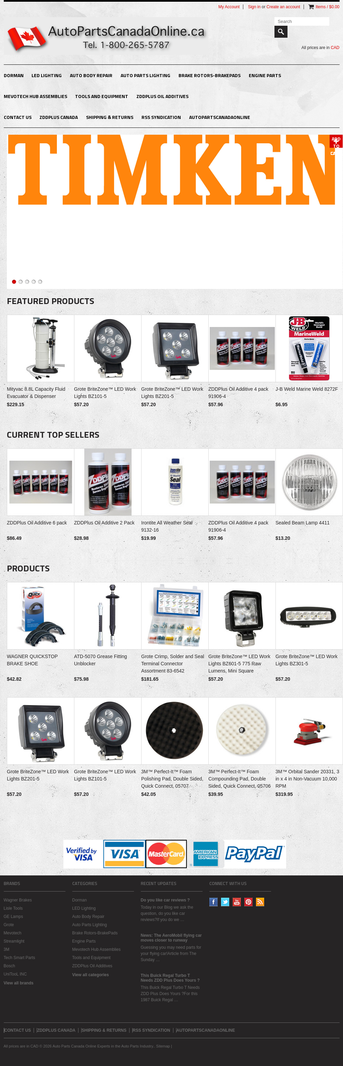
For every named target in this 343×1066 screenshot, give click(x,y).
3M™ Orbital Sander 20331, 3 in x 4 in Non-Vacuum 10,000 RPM (307, 779)
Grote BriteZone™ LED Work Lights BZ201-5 (172, 392)
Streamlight (14, 941)
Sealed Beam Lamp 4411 (302, 522)
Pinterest (248, 902)
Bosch (9, 966)
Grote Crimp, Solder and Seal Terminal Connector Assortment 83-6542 (172, 664)
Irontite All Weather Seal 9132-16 (167, 526)
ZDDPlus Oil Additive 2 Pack (104, 522)
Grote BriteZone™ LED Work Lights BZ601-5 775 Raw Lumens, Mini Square (239, 664)
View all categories (90, 974)
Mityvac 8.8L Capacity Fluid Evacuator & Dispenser (36, 392)
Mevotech (13, 933)
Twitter (225, 902)
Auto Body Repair (91, 75)
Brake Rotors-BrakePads (210, 75)
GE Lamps (13, 916)
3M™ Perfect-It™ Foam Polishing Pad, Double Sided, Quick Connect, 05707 (172, 779)
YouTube (237, 902)
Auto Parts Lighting (145, 75)
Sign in (254, 6)
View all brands (19, 983)
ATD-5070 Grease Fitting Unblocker (100, 660)
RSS (260, 902)
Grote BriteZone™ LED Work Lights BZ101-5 (105, 392)
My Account (229, 6)
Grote (9, 924)
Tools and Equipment (101, 96)
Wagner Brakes (18, 900)
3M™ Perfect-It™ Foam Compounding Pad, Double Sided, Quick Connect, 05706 (239, 779)
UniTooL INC (15, 974)
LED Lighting (47, 75)
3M (7, 949)
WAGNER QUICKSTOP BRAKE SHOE (32, 660)
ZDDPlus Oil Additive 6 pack (37, 522)
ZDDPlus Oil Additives (162, 96)
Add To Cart (336, 141)
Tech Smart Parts (19, 957)
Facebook (213, 902)
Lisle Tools (13, 908)
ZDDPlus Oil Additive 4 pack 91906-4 (238, 392)
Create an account (283, 6)
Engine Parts (265, 75)
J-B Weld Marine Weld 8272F (306, 389)
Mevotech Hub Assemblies (35, 96)
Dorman (14, 75)
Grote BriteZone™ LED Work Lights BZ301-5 (306, 660)
